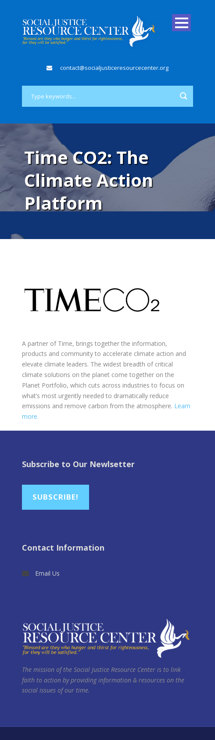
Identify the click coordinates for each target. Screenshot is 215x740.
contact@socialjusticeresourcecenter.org (114, 68)
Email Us (47, 573)
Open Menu (181, 22)
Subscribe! (55, 497)
